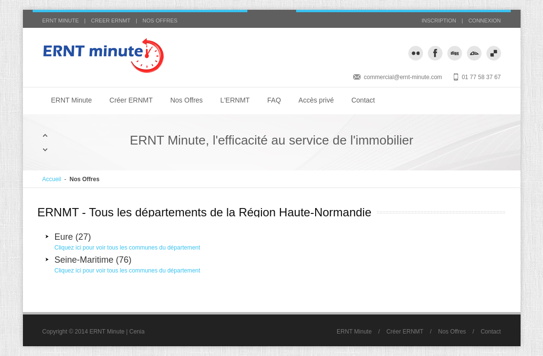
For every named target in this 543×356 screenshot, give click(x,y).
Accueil (51, 179)
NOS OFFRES (160, 20)
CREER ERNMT (110, 20)
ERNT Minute (71, 100)
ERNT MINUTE (60, 20)
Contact (363, 100)
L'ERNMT (235, 100)
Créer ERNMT (131, 100)
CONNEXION (484, 20)
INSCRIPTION (439, 20)
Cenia (136, 331)
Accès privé (316, 100)
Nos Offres (186, 100)
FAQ (274, 100)
